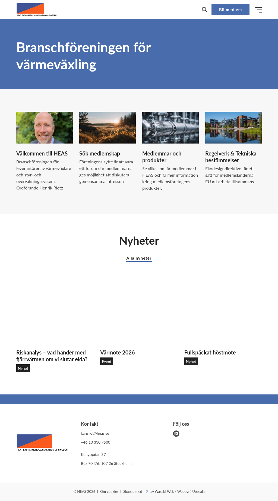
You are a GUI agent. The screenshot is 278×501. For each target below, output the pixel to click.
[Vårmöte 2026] (139, 312)
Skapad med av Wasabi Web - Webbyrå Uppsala (163, 491)
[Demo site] (36, 9)
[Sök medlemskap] (107, 128)
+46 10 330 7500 (95, 442)
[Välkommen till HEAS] (44, 128)
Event (106, 361)
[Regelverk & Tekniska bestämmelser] (233, 128)
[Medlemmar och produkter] (170, 128)
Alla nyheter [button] (139, 258)
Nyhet (23, 368)
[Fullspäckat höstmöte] (223, 312)
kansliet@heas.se (95, 433)
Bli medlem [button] (230, 9)
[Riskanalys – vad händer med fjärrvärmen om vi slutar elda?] (55, 312)
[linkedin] (176, 433)
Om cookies (109, 491)
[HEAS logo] (42, 443)
